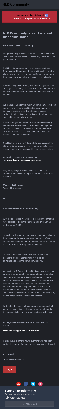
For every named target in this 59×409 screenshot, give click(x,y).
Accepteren (29, 404)
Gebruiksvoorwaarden (15, 397)
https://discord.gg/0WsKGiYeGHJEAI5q (32, 18)
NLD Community (15, 4)
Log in (9, 369)
